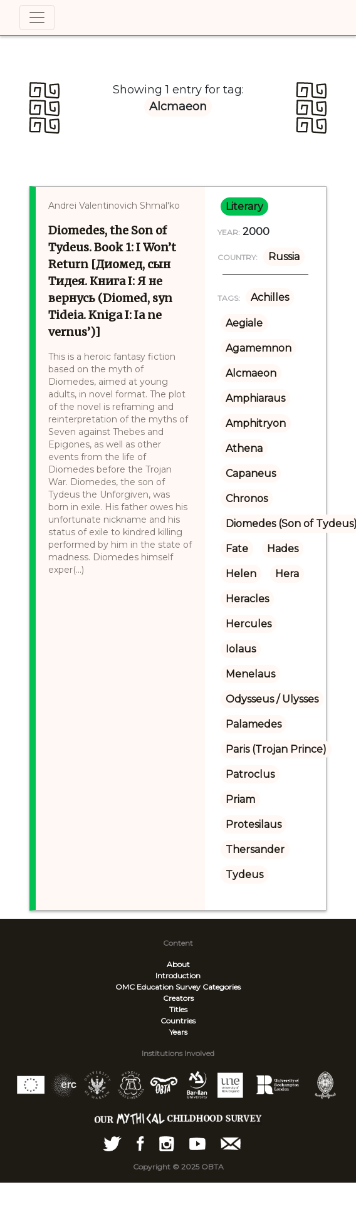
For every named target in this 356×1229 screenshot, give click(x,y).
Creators (178, 998)
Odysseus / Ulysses (272, 699)
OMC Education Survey (158, 986)
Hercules (248, 624)
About (178, 964)
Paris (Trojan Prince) (276, 749)
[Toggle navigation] (37, 17)
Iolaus (241, 649)
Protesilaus (253, 824)
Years (178, 1032)
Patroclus (250, 774)
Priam (240, 799)
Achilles (270, 297)
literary (244, 206)
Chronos (247, 499)
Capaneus (251, 473)
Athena (244, 448)
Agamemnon (258, 348)
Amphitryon (256, 423)
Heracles (247, 599)
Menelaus (250, 674)
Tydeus (244, 875)
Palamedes (253, 724)
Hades (282, 549)
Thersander (255, 849)
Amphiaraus (255, 398)
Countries (178, 1020)
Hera (287, 574)
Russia (284, 257)
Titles (178, 1009)
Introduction (178, 975)
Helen (241, 574)
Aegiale (244, 323)
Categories (221, 986)
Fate (237, 549)
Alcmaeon (251, 373)
